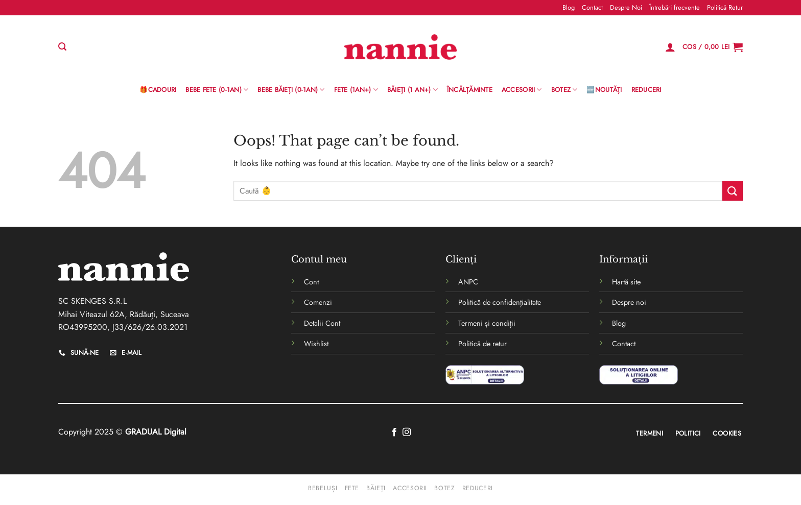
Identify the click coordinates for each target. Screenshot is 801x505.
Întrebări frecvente (674, 7)
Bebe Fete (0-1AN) (216, 90)
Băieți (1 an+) (412, 90)
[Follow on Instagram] (407, 432)
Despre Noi (626, 7)
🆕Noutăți (604, 89)
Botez (564, 90)
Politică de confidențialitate (499, 302)
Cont (311, 282)
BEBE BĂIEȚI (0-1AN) (290, 90)
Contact (592, 7)
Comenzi (318, 302)
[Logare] (670, 47)
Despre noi (629, 302)
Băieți (376, 488)
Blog (568, 7)
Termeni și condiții (486, 323)
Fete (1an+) (356, 90)
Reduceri (646, 89)
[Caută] (62, 47)
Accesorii (522, 90)
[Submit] (732, 191)
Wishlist (316, 344)
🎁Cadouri (157, 89)
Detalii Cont (322, 323)
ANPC (468, 282)
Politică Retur (725, 7)
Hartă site (626, 282)
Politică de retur (482, 344)
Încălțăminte (469, 89)
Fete (352, 488)
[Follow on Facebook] (394, 432)
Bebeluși (322, 488)
